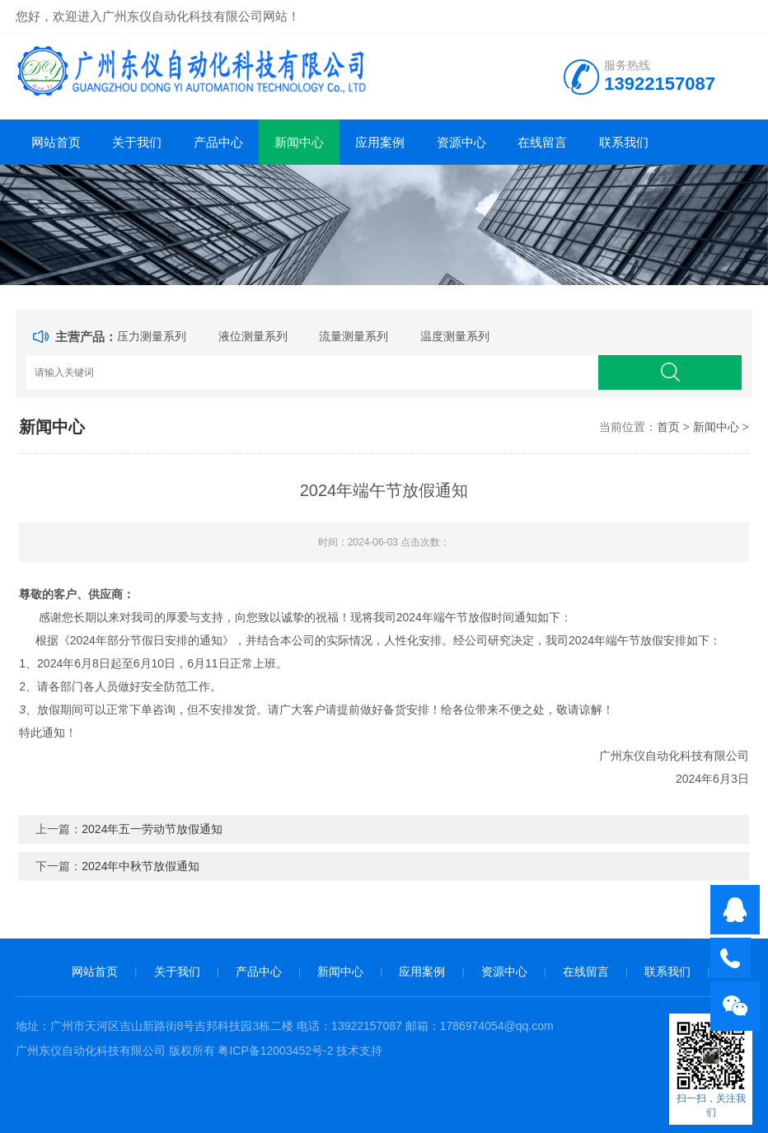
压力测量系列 (151, 336)
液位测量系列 (253, 336)
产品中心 (218, 142)
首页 (668, 426)
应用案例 (380, 142)
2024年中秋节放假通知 (140, 866)
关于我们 (137, 142)
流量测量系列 (353, 336)
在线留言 (542, 142)
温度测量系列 (454, 336)
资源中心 (461, 142)
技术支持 (359, 1050)
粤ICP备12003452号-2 (275, 1050)
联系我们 (624, 142)
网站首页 (56, 142)
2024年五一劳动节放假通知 (152, 829)
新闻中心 (299, 142)
